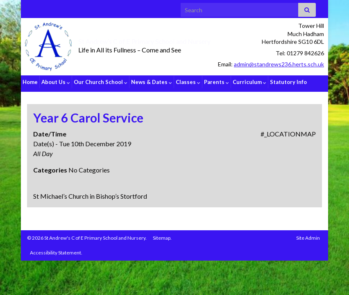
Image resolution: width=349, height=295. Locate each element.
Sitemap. (162, 234)
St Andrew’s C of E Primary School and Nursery (162, 40)
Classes (188, 82)
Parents (216, 82)
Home (30, 82)
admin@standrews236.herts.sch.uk (279, 64)
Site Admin (308, 234)
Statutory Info (288, 82)
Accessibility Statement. (56, 249)
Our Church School (100, 82)
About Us (55, 82)
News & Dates (151, 82)
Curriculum (249, 82)
